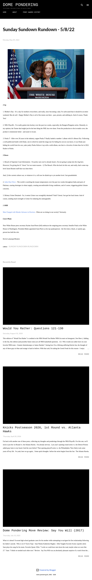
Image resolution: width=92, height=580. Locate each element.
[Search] (81, 4)
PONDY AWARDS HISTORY (31, 12)
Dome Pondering (20, 5)
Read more (83, 354)
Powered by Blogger (46, 570)
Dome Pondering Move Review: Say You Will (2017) (43, 530)
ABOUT (14, 12)
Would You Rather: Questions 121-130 (33, 328)
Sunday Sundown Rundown (23, 246)
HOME (4, 12)
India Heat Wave (10, 182)
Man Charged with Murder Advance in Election (19, 212)
